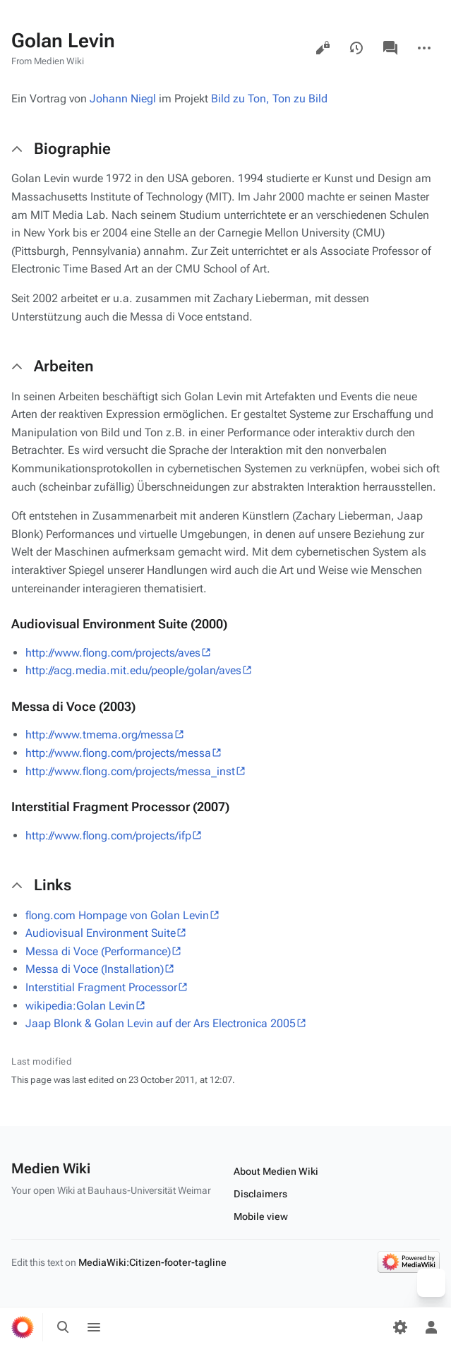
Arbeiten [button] (63, 366)
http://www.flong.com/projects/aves (112, 652)
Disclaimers (260, 1193)
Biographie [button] (72, 148)
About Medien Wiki (276, 1171)
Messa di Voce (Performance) (98, 951)
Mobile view (261, 1216)
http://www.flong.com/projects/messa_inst (130, 771)
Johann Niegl (123, 98)
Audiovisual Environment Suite (100, 933)
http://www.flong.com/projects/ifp (108, 835)
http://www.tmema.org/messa (99, 734)
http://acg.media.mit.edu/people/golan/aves (133, 670)
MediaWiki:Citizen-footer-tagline (152, 1262)
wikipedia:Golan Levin (80, 1005)
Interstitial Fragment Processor (101, 987)
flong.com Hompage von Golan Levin (117, 915)
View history (356, 48)
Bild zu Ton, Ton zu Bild (269, 98)
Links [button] (52, 885)
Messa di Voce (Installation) (94, 969)
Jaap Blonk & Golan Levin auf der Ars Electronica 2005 (160, 1023)
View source (322, 48)
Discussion (390, 48)
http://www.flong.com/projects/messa (118, 753)
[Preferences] (400, 1327)
